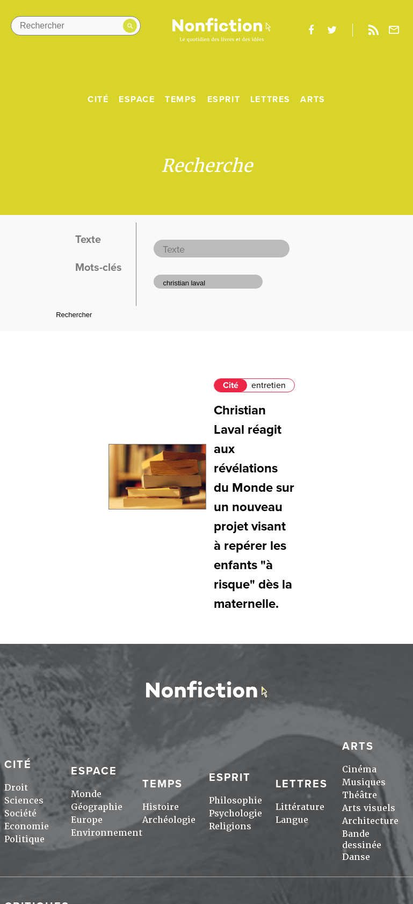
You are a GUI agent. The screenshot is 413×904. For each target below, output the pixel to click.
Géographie (96, 807)
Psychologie (235, 813)
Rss (373, 30)
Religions (230, 826)
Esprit (224, 99)
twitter (332, 30)
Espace (137, 99)
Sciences (24, 800)
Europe (87, 820)
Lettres (270, 99)
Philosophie (235, 800)
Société (20, 813)
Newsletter (394, 30)
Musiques (364, 782)
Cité (98, 99)
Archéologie (168, 820)
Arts (312, 99)
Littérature (300, 807)
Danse (356, 857)
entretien (268, 385)
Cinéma (359, 769)
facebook (311, 30)
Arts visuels (368, 808)
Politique (24, 839)
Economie (26, 826)
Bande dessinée (361, 839)
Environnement (106, 832)
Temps (181, 99)
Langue (292, 820)
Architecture (370, 821)
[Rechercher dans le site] (76, 25)
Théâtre (359, 795)
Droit (16, 787)
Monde (86, 794)
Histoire (160, 807)
